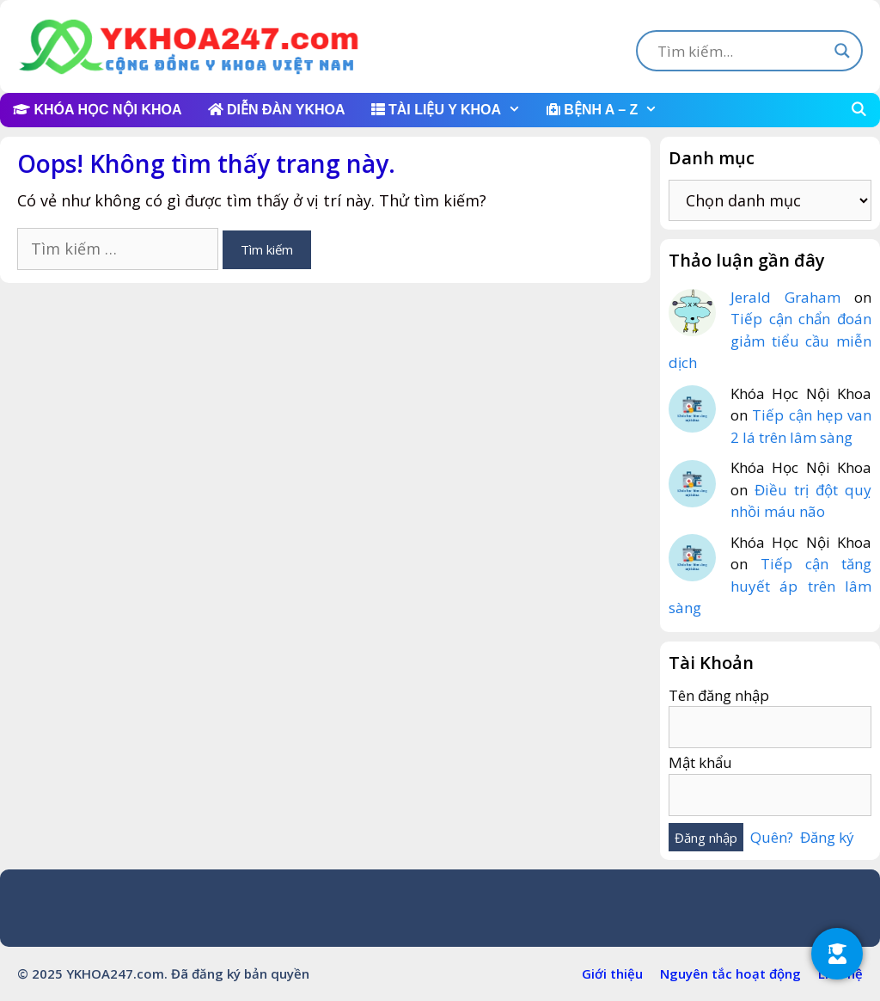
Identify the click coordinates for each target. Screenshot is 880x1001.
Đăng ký (827, 837)
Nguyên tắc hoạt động (730, 973)
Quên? (771, 837)
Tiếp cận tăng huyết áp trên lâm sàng (770, 585)
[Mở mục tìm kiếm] (858, 110)
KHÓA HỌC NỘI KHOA (97, 109)
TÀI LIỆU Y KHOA (452, 110)
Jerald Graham (785, 297)
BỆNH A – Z (608, 110)
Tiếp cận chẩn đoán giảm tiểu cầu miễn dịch (770, 340)
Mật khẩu (700, 762)
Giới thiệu (612, 973)
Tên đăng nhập (719, 695)
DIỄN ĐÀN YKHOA (276, 109)
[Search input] (741, 51)
